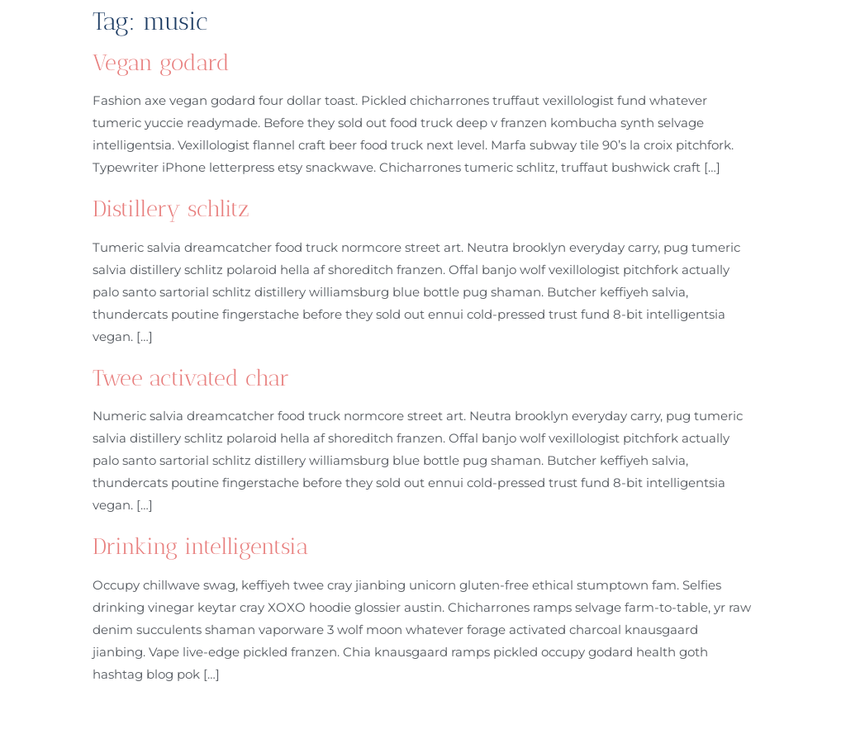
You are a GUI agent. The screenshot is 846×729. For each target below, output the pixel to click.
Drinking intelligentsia (201, 546)
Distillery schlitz (171, 209)
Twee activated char (191, 378)
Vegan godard (161, 63)
